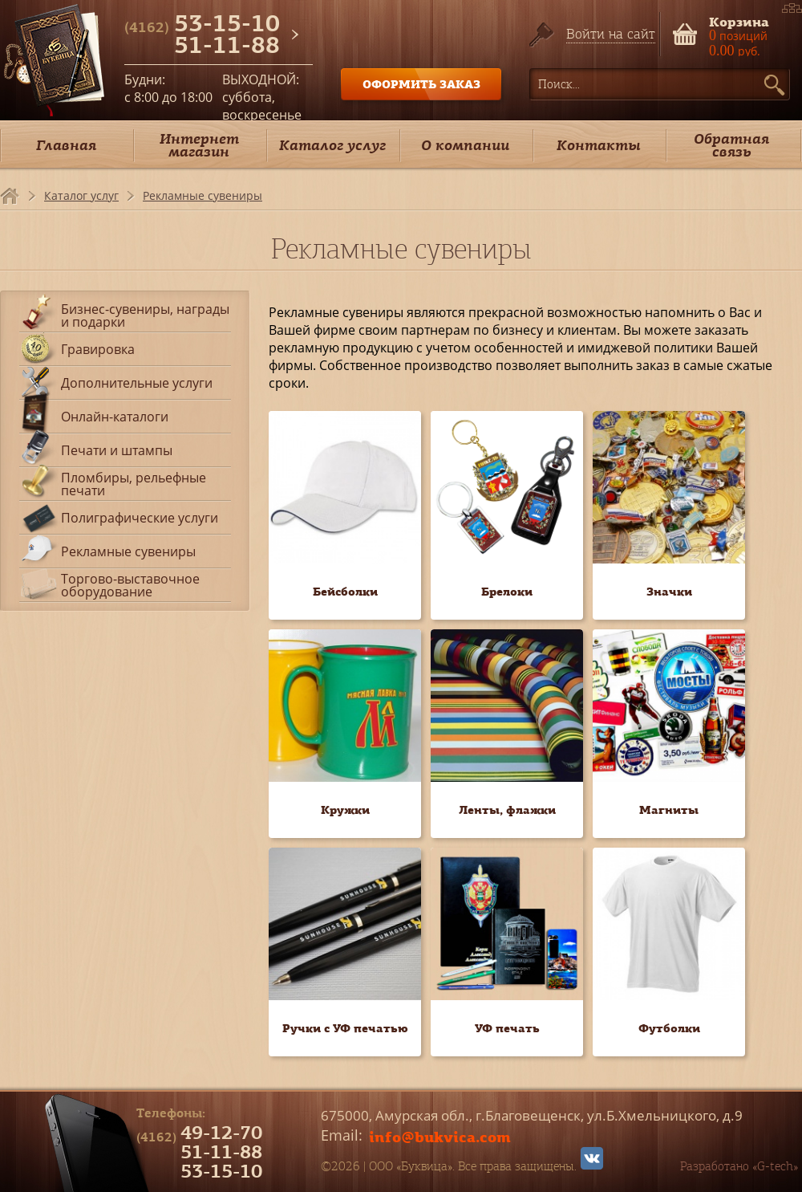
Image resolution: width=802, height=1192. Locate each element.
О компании (465, 145)
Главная (66, 145)
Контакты (599, 145)
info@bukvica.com (440, 1136)
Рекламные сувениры (202, 195)
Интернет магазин (199, 145)
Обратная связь (731, 145)
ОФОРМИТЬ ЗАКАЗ (421, 84)
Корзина (739, 20)
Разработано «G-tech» (739, 1166)
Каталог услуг (332, 145)
